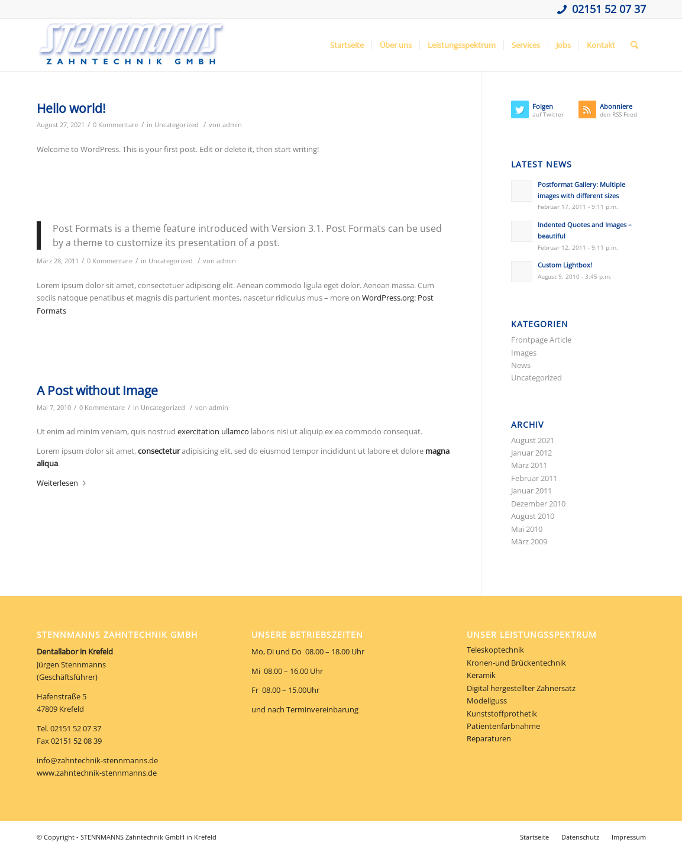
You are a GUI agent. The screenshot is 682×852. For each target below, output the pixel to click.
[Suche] (634, 45)
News (521, 365)
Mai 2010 (526, 529)
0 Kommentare (115, 125)
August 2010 (532, 516)
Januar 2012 (531, 452)
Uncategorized (176, 125)
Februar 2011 (534, 478)
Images (523, 352)
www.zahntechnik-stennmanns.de (97, 772)
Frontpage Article (541, 339)
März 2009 (529, 541)
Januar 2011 (531, 490)
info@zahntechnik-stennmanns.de (97, 760)
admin (232, 125)
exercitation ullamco (213, 431)
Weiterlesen (63, 482)
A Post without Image (97, 390)
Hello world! (71, 108)
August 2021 (532, 440)
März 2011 (529, 465)
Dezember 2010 (538, 503)
